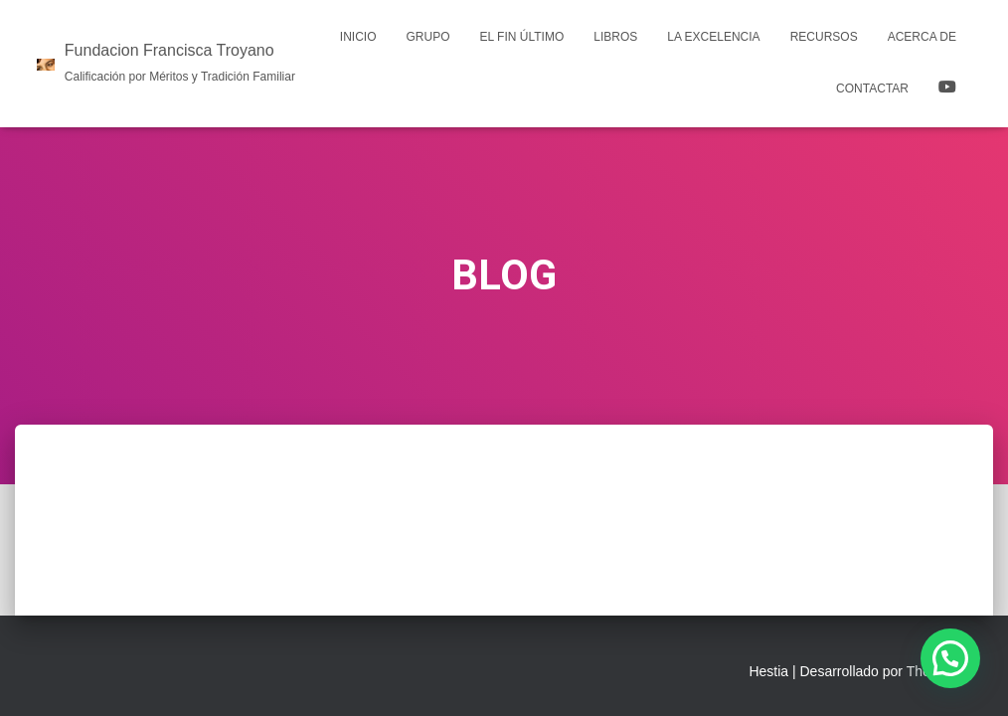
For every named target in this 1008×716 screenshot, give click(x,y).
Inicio (358, 37)
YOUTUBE (947, 89)
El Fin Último (522, 37)
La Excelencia (713, 37)
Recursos (824, 37)
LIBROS (615, 37)
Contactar (872, 88)
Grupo (428, 37)
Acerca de (922, 37)
